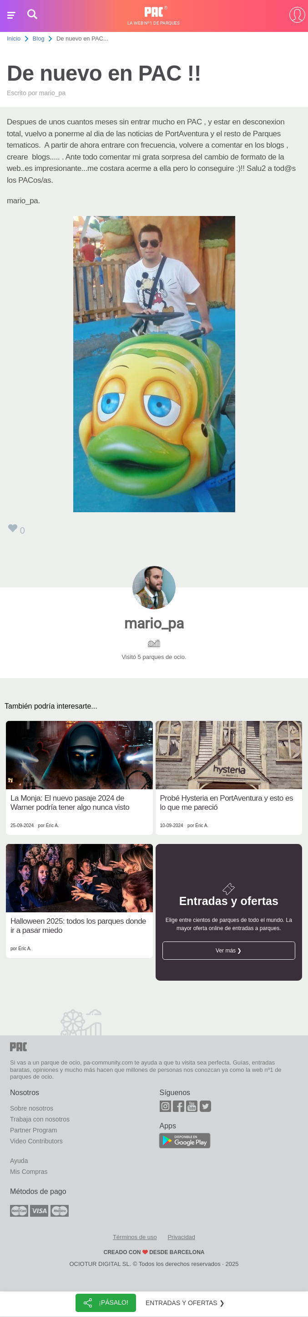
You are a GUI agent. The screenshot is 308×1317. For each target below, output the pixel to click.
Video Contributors (36, 1141)
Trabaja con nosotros (40, 1119)
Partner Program (33, 1130)
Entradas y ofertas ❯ (185, 1303)
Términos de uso (135, 1237)
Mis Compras (28, 1171)
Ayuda (19, 1160)
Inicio (13, 38)
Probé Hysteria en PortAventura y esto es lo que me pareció (226, 803)
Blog (39, 38)
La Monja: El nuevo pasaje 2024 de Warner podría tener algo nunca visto (69, 803)
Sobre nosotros (31, 1108)
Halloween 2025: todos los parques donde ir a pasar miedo (78, 926)
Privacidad (181, 1237)
